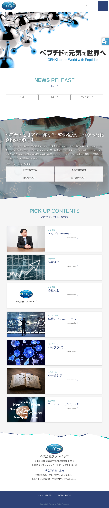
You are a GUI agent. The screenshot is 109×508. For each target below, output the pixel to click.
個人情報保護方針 (64, 495)
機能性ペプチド (30, 178)
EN (94, 6)
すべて (21, 97)
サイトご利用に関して (46, 495)
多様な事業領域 (79, 170)
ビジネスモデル (30, 170)
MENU (103, 6)
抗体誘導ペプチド (79, 178)
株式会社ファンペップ (8, 6)
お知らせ (54, 97)
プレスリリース (87, 97)
